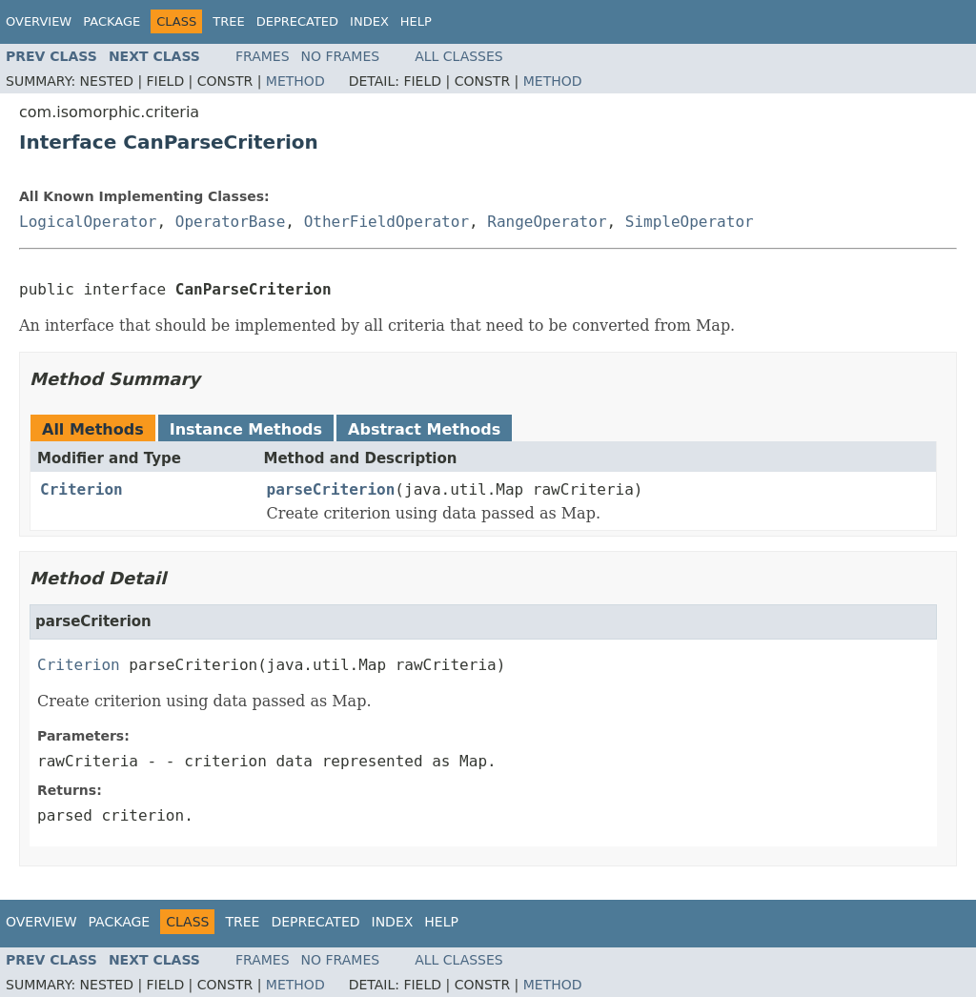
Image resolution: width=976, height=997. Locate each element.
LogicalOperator (88, 222)
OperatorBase (230, 222)
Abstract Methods (424, 429)
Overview (38, 21)
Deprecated (297, 21)
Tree (228, 21)
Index (369, 21)
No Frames (340, 56)
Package (111, 21)
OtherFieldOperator (386, 222)
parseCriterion (331, 489)
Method (295, 81)
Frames (262, 56)
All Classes (459, 56)
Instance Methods (246, 429)
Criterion (81, 489)
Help (416, 21)
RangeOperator (546, 222)
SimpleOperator (689, 222)
